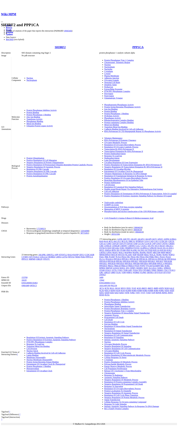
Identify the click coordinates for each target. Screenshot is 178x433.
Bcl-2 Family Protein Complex (116, 409)
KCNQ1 (141, 250)
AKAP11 (141, 239)
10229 (24, 280)
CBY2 (81, 255)
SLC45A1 (153, 268)
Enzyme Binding (111, 324)
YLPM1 (143, 272)
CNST (158, 244)
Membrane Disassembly (36, 357)
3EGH (117, 288)
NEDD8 (140, 255)
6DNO (113, 290)
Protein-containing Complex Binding (119, 122)
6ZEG (101, 293)
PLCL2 (102, 259)
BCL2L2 (125, 241)
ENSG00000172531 (107, 283)
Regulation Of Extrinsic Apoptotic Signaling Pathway (47, 337)
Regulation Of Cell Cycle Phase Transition (121, 395)
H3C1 (171, 248)
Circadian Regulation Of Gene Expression (121, 162)
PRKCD (124, 266)
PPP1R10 (117, 259)
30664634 (138, 227)
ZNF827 (102, 275)
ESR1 (122, 248)
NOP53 (171, 255)
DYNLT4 (103, 248)
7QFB (126, 293)
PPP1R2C (151, 261)
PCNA (118, 257)
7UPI (153, 293)
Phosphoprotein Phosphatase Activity (119, 105)
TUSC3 (172, 270)
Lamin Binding (32, 355)
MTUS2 (71, 257)
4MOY (150, 288)
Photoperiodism (32, 369)
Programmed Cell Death (114, 317)
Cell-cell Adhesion (111, 191)
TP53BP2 (147, 270)
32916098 (85, 231)
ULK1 (118, 272)
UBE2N (39, 259)
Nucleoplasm (31, 80)
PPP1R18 (103, 261)
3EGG (111, 288)
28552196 (115, 234)
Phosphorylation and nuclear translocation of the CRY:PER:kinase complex (134, 211)
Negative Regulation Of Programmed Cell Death (123, 384)
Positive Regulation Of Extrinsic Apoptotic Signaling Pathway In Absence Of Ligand (138, 196)
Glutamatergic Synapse (113, 98)
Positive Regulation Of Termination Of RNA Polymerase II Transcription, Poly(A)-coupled (140, 194)
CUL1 (137, 246)
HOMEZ (51, 257)
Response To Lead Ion (113, 156)
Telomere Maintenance (113, 138)
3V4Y (134, 288)
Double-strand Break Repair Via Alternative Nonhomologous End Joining (133, 189)
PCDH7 (112, 257)
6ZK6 (121, 293)
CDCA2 (102, 244)
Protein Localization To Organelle (117, 391)
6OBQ (145, 290)
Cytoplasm (108, 71)
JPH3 (128, 250)
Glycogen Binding (111, 351)
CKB (135, 244)
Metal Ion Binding (33, 124)
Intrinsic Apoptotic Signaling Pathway (119, 340)
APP (56, 255)
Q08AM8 (25, 286)
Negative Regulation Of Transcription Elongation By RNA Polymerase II (133, 167)
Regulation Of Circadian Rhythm (117, 169)
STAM (102, 270)
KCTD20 (149, 250)
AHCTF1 (126, 239)
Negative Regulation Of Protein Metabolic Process (124, 397)
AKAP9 (148, 239)
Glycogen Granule (111, 80)
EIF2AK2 (115, 248)
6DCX (107, 290)
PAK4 (83, 257)
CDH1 (108, 244)
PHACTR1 (125, 257)
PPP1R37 (159, 261)
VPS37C (46, 259)
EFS (31, 257)
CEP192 (129, 244)
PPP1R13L (143, 259)
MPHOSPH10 (105, 255)
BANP (75, 255)
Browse (9, 28)
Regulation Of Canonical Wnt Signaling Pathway (123, 187)
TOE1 (120, 270)
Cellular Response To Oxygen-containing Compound (125, 402)
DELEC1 (169, 246)
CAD (151, 241)
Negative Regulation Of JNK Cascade (41, 171)
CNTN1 (165, 244)
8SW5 (170, 293)
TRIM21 (160, 270)
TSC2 (166, 270)
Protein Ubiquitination (35, 158)
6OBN (134, 290)
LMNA (58, 257)
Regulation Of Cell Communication (118, 335)
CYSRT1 (25, 257)
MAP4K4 (128, 252)
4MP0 (156, 288)
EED (109, 248)
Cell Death (108, 320)
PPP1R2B (143, 261)
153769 (24, 277)
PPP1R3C (103, 264)
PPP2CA (160, 264)
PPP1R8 (136, 264)
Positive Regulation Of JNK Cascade (41, 174)
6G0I (118, 290)
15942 (101, 280)
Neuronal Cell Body (112, 82)
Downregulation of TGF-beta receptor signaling (123, 207)
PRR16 (131, 266)
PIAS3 (168, 257)
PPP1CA (138, 47)
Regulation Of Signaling (114, 337)
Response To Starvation (113, 386)
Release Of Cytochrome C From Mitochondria (122, 371)
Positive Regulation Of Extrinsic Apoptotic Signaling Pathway (51, 340)
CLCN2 (141, 244)
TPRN (153, 270)
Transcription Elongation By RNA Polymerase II (123, 151)
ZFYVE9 (167, 272)
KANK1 (134, 250)
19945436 (68, 31)
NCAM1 (128, 255)
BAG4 (70, 255)
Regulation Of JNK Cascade (37, 169)
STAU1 (108, 270)
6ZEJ (117, 293)
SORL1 (160, 268)
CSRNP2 (131, 246)
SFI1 (128, 268)
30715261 (84, 233)
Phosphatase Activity (112, 118)
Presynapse (108, 94)
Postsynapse (109, 96)
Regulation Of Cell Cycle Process (117, 353)
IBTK (113, 250)
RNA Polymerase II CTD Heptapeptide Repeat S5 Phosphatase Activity (132, 131)
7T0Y (137, 293)
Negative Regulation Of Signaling (117, 346)
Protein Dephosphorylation (115, 154)
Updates (9, 34)
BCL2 (111, 241)
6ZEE (167, 290)
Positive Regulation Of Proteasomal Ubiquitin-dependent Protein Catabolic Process (59, 165)
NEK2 (146, 255)
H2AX (160, 248)
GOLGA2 (44, 257)
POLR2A (109, 259)
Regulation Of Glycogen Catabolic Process (121, 147)
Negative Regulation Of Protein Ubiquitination (45, 162)
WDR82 (136, 272)
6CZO (101, 290)
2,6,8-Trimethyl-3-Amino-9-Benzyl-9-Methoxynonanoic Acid (128, 218)
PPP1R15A (152, 259)
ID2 (118, 250)
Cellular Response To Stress (115, 357)
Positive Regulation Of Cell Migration (41, 160)
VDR (124, 272)
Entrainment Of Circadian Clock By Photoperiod (123, 171)
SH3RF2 (60, 47)
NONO (165, 255)
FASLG (36, 257)
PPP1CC (25, 259)
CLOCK (148, 244)
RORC (167, 266)
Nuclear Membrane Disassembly (39, 360)
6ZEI (112, 293)
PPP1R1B (111, 261)
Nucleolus (108, 69)
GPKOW (153, 248)
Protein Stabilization (112, 182)
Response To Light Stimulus (115, 404)
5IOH (166, 288)
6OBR (150, 290)
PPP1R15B (162, 259)
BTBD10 (139, 241)
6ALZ (171, 288)
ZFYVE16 (158, 272)
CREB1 (171, 244)
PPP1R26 (126, 261)
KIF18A (163, 250)
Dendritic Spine (110, 85)
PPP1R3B (168, 261)
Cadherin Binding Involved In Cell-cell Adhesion (123, 129)
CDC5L (171, 241)
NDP (134, 255)
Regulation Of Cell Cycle (114, 322)
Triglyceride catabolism (113, 202)
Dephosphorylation (112, 158)
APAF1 (160, 239)
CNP (154, 244)
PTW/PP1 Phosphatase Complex (117, 91)
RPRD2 (102, 268)
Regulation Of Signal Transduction (118, 331)
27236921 (41, 229)
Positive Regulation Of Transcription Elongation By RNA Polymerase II (133, 165)
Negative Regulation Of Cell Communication (122, 349)
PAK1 (101, 257)
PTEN (136, 266)
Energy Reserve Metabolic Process (118, 366)
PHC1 (157, 257)
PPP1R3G (129, 264)
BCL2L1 (117, 241)
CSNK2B (115, 246)
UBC (101, 272)
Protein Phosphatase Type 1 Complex (119, 60)
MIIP (163, 252)
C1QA (146, 241)
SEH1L (122, 268)
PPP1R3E (120, 264)
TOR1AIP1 (128, 270)
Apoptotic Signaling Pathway (116, 377)
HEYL (102, 250)
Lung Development (112, 160)
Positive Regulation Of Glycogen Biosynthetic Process (126, 178)
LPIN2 (109, 252)
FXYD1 (136, 248)
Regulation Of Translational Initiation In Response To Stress (128, 176)
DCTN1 (151, 246)
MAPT (149, 252)
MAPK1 (136, 252)
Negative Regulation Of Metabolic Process (121, 380)
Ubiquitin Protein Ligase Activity (39, 126)
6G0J (123, 290)
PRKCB (117, 266)
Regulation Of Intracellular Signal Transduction (123, 326)
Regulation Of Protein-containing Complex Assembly (125, 382)
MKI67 (168, 252)
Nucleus (29, 78)
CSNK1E (107, 246)
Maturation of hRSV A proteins (116, 209)
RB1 (162, 266)
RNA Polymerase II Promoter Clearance (120, 140)
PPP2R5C (168, 264)
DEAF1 (162, 246)
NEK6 (77, 257)
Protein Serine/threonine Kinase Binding (42, 362)
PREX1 (111, 266)
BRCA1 (132, 241)
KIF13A (156, 250)
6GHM (128, 290)
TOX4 (135, 270)
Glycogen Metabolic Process (115, 142)
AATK (119, 239)
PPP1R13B (134, 259)
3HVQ (123, 288)
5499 (101, 277)
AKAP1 (134, 239)
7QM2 (132, 293)
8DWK (158, 293)
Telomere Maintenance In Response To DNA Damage (125, 174)
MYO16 (121, 255)
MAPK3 (143, 252)
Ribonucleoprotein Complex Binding (119, 120)
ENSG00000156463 (30, 283)
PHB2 (151, 257)
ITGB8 (123, 250)
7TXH (148, 293)
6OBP (139, 290)
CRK (101, 246)
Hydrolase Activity (111, 116)
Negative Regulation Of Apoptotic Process (43, 167)
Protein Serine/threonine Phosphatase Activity (122, 107)
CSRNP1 (123, 246)
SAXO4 (115, 268)
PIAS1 (162, 257)
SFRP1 (133, 268)
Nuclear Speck (32, 351)
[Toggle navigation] (2, 21)
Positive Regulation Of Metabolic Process (120, 362)
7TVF (142, 293)
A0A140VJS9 (105, 286)
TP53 (140, 270)
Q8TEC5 (33, 286)
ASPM (166, 239)
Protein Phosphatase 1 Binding (38, 115)
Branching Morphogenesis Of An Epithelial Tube (123, 180)
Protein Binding (32, 112)
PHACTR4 (144, 257)
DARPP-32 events (111, 205)
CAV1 (156, 241)
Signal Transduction (112, 400)
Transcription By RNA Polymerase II (119, 149)
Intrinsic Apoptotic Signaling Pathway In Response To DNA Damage (131, 406)
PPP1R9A (144, 264)
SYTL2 (115, 270)
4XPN (161, 288)
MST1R (114, 255)
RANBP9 (156, 266)
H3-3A (165, 248)
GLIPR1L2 (144, 248)
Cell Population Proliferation (115, 369)
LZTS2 (65, 257)
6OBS (156, 290)
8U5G (107, 295)
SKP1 (146, 268)
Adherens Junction (111, 78)
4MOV (144, 288)
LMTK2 (102, 252)
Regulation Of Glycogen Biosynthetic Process (122, 145)
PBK (106, 257)
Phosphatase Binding (34, 121)
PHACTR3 (135, 257)
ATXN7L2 (63, 255)
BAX (106, 241)
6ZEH (107, 293)
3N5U (128, 288)
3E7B (106, 288)
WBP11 (129, 272)
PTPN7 (143, 266)
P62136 (114, 286)
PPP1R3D (112, 264)
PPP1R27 (135, 261)
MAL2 (121, 252)
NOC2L (152, 255)
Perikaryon (108, 87)
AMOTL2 (50, 255)
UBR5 (113, 272)
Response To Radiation (113, 375)
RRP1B (109, 268)
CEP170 (122, 244)
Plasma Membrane (111, 76)
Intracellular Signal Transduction (117, 306)
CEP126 (115, 244)
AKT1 (154, 239)
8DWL (164, 293)
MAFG (115, 252)
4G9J (139, 288)
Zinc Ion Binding (33, 117)
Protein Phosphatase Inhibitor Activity (41, 110)
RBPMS (32, 259)
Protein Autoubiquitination (37, 176)
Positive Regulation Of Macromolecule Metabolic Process (127, 355)
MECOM (156, 252)
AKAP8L (42, 255)
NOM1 (159, 255)
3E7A (101, 288)
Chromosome (109, 373)
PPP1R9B (152, 264)
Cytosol (107, 74)
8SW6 (101, 295)
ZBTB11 (150, 272)
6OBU (161, 290)
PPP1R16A (171, 259)
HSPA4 (108, 250)
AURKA (172, 239)
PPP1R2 (119, 261)
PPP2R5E (103, 266)
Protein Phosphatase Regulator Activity (119, 308)
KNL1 (169, 250)
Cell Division (109, 185)
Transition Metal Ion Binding (115, 127)
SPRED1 (167, 268)
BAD (101, 241)
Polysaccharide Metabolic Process (117, 364)
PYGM (149, 266)
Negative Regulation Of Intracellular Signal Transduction (127, 313)
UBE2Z (107, 272)
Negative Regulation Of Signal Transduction (122, 333)
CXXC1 (144, 246)
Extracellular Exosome (113, 89)
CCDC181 (163, 241)
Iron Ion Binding (111, 109)
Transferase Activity (34, 119)
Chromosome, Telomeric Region (117, 62)
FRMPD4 (129, 248)
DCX (157, 246)
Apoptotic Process (111, 315)
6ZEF (172, 290)
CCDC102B (89, 255)
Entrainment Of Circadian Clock (39, 371)
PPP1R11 (125, 259)
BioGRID (10, 39)
